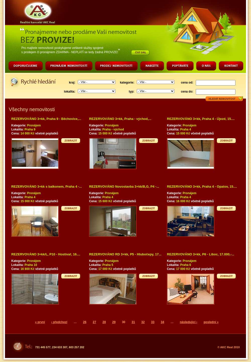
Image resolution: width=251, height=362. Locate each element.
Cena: (16, 133)
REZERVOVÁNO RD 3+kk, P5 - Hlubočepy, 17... (125, 254)
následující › (188, 322)
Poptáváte (180, 66)
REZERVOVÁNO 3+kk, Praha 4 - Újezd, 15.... (201, 119)
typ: (131, 91)
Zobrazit (71, 140)
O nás (206, 66)
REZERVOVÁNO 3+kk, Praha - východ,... (120, 119)
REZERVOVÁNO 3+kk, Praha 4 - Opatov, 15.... (202, 186)
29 (113, 322)
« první (40, 322)
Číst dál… (141, 52)
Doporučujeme (25, 66)
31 (133, 322)
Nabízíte (152, 66)
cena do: (187, 91)
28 (104, 322)
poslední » (211, 322)
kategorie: (127, 82)
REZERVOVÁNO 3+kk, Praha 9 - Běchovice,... (46, 119)
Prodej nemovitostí (116, 66)
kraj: (72, 82)
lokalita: (69, 91)
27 (94, 322)
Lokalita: (18, 129)
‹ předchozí (59, 322)
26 (84, 322)
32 (143, 322)
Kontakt (230, 66)
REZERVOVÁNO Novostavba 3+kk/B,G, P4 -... (124, 186)
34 (162, 322)
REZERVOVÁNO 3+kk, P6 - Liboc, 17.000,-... (200, 254)
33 (152, 322)
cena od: (187, 82)
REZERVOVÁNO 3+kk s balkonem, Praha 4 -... (46, 186)
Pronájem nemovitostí (69, 66)
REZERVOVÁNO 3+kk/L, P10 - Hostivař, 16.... (45, 254)
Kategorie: (19, 125)
